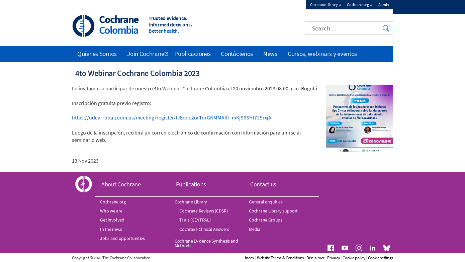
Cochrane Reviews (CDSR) (203, 211)
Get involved (112, 220)
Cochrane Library (324, 4)
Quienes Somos (97, 54)
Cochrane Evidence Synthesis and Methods (206, 243)
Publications (191, 184)
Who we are (111, 211)
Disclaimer (344, 258)
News (270, 54)
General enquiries (265, 202)
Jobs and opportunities (122, 238)
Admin (383, 4)
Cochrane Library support (273, 211)
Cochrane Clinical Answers (204, 229)
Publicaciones (192, 54)
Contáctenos (237, 54)
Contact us (263, 184)
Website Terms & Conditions (308, 258)
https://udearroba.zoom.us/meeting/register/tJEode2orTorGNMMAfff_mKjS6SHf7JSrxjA (172, 117)
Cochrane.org (358, 4)
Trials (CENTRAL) (194, 220)
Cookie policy (382, 258)
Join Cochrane (145, 54)
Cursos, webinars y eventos (322, 54)
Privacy (361, 258)
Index (277, 258)
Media (254, 229)
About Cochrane (121, 184)
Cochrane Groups (265, 220)
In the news (111, 229)
